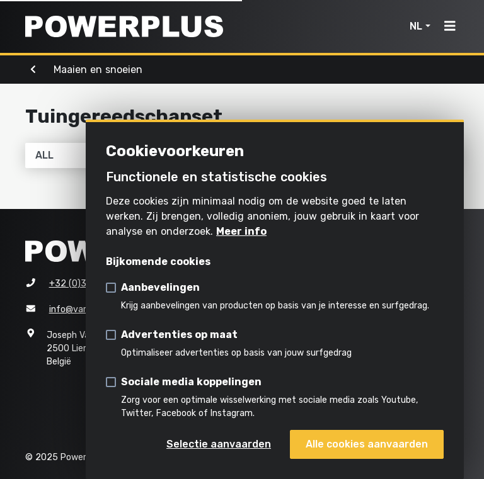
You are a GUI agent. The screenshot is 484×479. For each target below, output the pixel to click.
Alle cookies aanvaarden (367, 444)
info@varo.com (80, 309)
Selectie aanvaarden (218, 444)
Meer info (241, 231)
